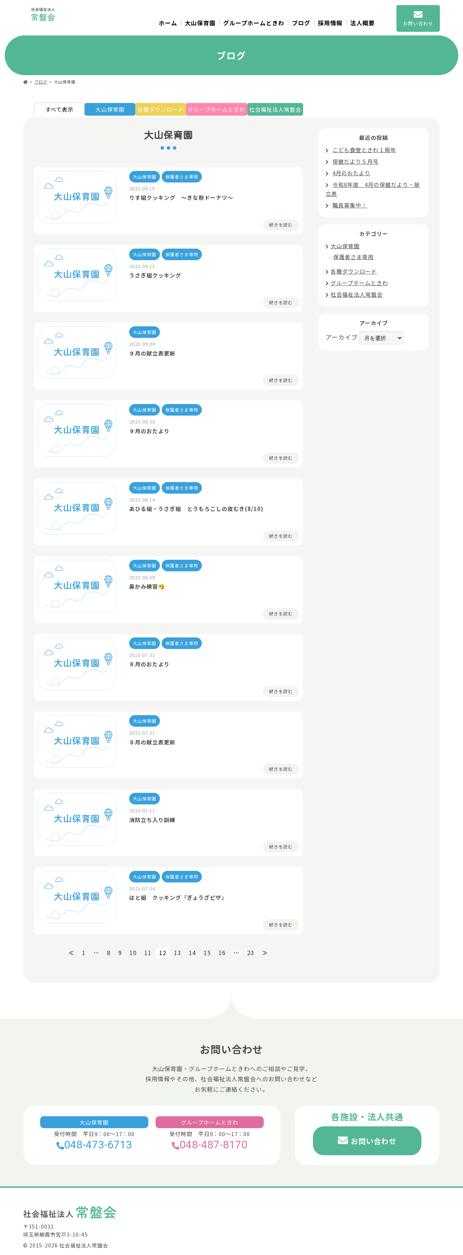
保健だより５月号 (355, 163)
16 (222, 940)
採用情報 (330, 23)
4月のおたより (351, 175)
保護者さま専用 (353, 258)
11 (148, 940)
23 (250, 940)
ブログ (301, 23)
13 (177, 940)
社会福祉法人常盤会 (298, 111)
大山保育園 (200, 23)
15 (207, 940)
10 (133, 940)
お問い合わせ (373, 1128)
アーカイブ (342, 338)
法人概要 (362, 23)
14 (192, 940)
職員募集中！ (349, 207)
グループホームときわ (253, 23)
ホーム (168, 23)
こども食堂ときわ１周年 (364, 151)
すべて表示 (59, 111)
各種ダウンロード (167, 111)
